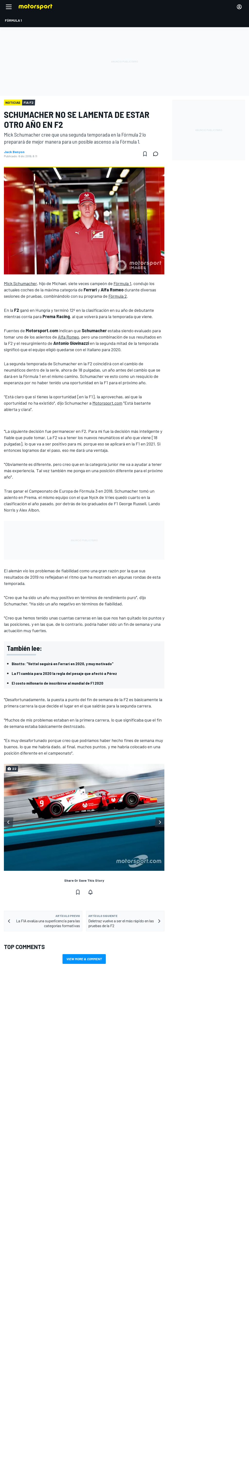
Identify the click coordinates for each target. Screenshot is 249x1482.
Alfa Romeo (68, 337)
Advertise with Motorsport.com (29, 1448)
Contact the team (19, 1456)
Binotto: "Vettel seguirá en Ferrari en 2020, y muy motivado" (63, 663)
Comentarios (15, 1440)
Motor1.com (142, 1382)
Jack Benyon (14, 152)
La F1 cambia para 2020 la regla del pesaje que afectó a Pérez (64, 673)
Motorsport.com (107, 403)
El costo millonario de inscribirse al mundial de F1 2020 (57, 683)
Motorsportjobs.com (149, 1390)
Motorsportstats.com (150, 1405)
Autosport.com (145, 1397)
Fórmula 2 (117, 296)
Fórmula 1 (122, 283)
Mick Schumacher (20, 283)
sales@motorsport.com (23, 1463)
